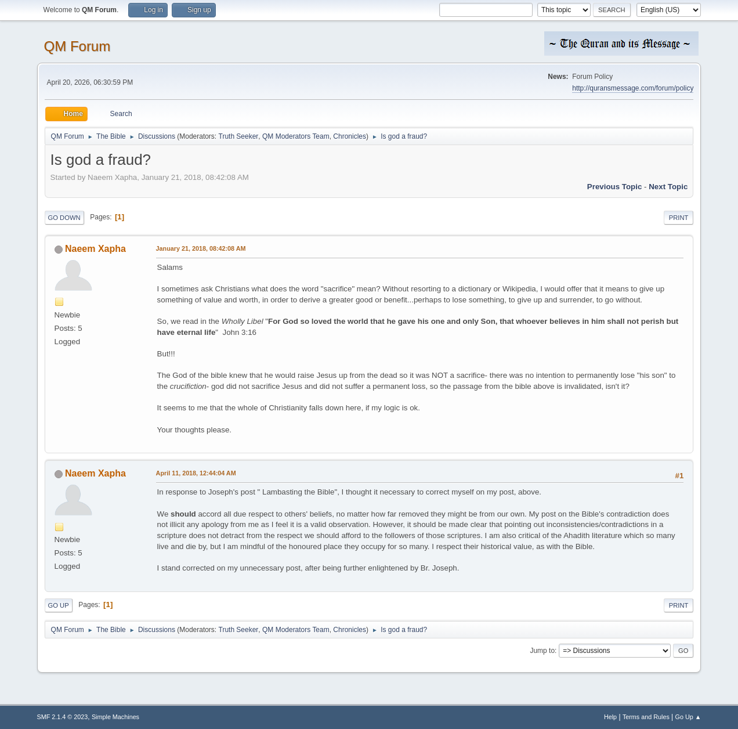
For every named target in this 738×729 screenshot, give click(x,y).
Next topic (668, 186)
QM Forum (77, 46)
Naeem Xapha (95, 249)
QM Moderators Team (296, 136)
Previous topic (614, 186)
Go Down (64, 217)
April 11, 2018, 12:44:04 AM (196, 473)
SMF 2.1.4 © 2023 (62, 716)
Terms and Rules (646, 716)
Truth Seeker (239, 136)
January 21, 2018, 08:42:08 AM (201, 248)
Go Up (58, 605)
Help (610, 716)
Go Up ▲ (688, 716)
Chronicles (349, 136)
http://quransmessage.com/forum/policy (632, 88)
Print (679, 217)
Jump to (542, 651)
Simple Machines (115, 716)
